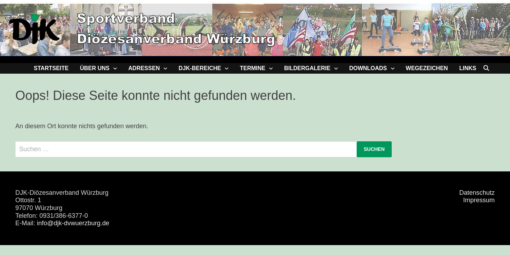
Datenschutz (477, 192)
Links (467, 68)
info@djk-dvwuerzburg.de (73, 223)
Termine (252, 68)
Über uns (95, 68)
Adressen (144, 68)
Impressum (479, 200)
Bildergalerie (307, 68)
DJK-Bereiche (199, 68)
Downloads (368, 68)
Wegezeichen (427, 68)
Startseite (51, 68)
